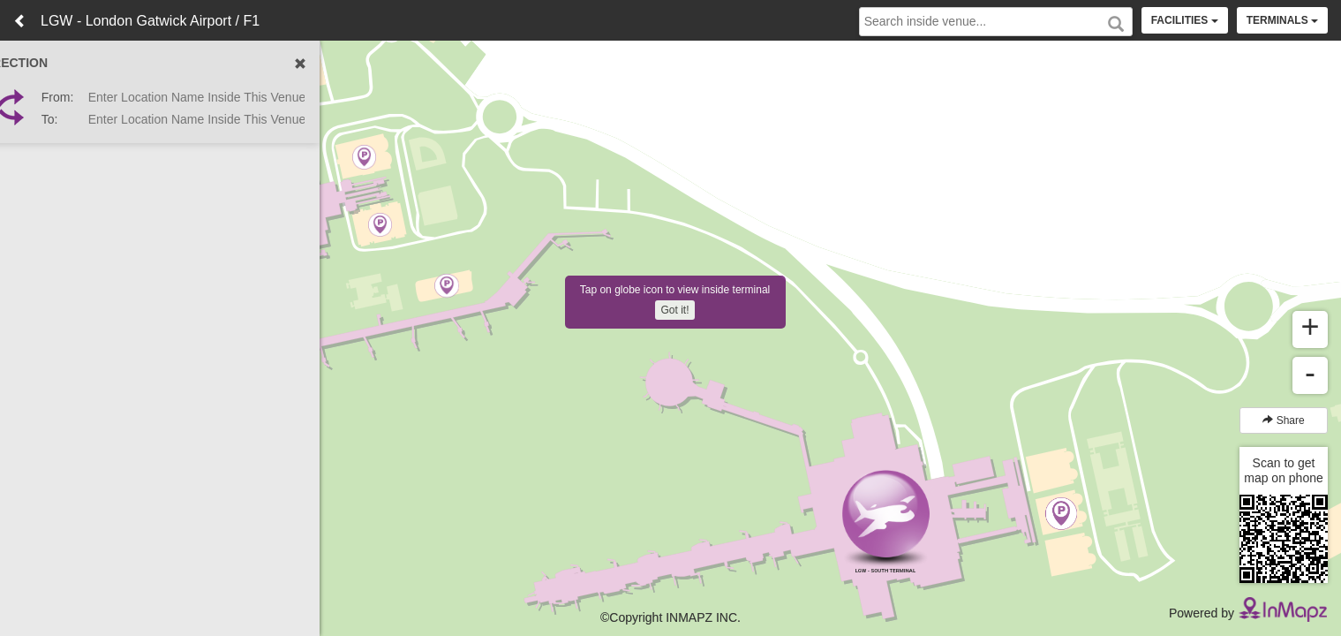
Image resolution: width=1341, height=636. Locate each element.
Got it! (674, 310)
